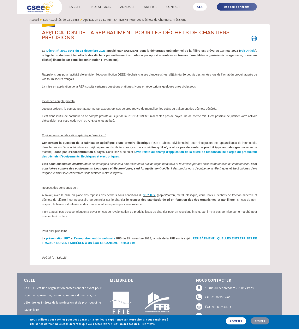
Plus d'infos (148, 325)
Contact (174, 7)
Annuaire (128, 7)
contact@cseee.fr (228, 316)
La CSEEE (76, 7)
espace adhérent (237, 7)
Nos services (102, 7)
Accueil (34, 20)
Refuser (260, 322)
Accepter (236, 322)
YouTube (275, 10)
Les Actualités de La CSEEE (61, 20)
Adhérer (151, 7)
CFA (200, 7)
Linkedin (275, 3)
